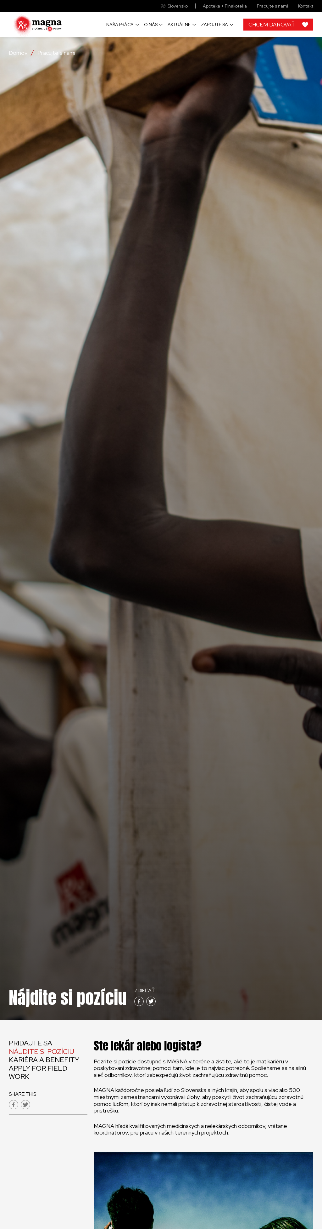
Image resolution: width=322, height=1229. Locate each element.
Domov (18, 52)
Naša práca (120, 24)
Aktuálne (179, 24)
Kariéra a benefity (44, 1059)
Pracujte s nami (272, 6)
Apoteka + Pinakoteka (225, 6)
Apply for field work (38, 1072)
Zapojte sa (214, 24)
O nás (151, 24)
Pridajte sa (30, 1043)
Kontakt (305, 6)
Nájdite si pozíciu (41, 1051)
